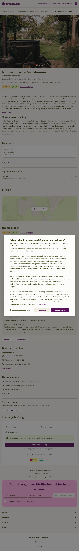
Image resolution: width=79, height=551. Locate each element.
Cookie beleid (41, 304)
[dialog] (39, 275)
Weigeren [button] (42, 310)
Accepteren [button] (60, 310)
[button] (20, 310)
